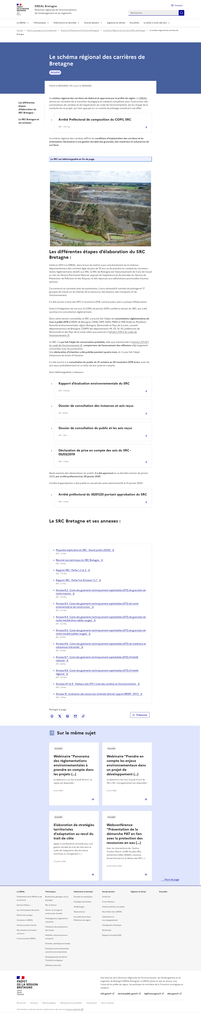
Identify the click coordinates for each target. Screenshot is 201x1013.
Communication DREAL (26, 938)
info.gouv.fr (106, 993)
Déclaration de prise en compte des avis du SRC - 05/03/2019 (94, 452)
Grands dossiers (91, 22)
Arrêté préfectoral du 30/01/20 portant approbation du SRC (102, 494)
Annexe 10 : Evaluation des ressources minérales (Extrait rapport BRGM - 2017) (97, 694)
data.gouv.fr (173, 993)
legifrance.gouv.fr (152, 993)
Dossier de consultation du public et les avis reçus (95, 428)
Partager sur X (60, 716)
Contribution (91, 1003)
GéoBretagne (79, 907)
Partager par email (75, 716)
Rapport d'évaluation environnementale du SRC (94, 383)
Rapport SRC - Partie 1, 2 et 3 (71, 570)
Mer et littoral (50, 905)
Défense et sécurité (53, 965)
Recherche (181, 13)
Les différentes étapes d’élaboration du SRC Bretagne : (27, 107)
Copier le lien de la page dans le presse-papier (83, 716)
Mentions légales (49, 1003)
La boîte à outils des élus (155, 22)
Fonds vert (106, 896)
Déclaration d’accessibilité (71, 1003)
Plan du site (21, 1003)
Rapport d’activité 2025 (111, 935)
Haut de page (171, 879)
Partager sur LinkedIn (67, 716)
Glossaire (34, 1003)
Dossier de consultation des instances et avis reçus (95, 405)
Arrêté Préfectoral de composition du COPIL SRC (94, 119)
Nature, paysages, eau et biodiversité (42, 30)
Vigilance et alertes (116, 22)
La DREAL (21, 22)
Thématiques (40, 22)
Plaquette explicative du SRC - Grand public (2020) (83, 550)
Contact (179, 5)
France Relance (108, 901)
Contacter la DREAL (25, 920)
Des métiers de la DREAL (112, 912)
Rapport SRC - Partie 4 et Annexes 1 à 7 (77, 580)
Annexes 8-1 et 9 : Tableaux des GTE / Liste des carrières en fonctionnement (96, 684)
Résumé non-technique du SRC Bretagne (78, 560)
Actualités (134, 22)
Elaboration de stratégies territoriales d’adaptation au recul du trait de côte (74, 831)
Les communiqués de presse (28, 910)
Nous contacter (107, 1003)
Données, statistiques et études (57, 943)
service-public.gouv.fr (128, 993)
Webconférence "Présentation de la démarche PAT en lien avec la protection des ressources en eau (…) (125, 833)
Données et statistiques (83, 896)
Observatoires (79, 912)
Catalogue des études (82, 901)
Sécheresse (106, 930)
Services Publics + (24, 905)
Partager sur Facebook (52, 716)
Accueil (20, 30)
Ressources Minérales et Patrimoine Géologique (80, 30)
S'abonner (139, 715)
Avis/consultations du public (113, 907)
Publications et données (65, 22)
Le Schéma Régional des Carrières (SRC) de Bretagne (124, 30)
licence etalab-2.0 (73, 1009)
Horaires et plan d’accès (26, 925)
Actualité (55, 72)
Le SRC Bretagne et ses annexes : (28, 121)
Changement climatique (111, 925)
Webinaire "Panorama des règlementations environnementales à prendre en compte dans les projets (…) (74, 765)
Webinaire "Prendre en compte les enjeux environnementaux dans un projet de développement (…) (126, 765)
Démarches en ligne (25, 915)
